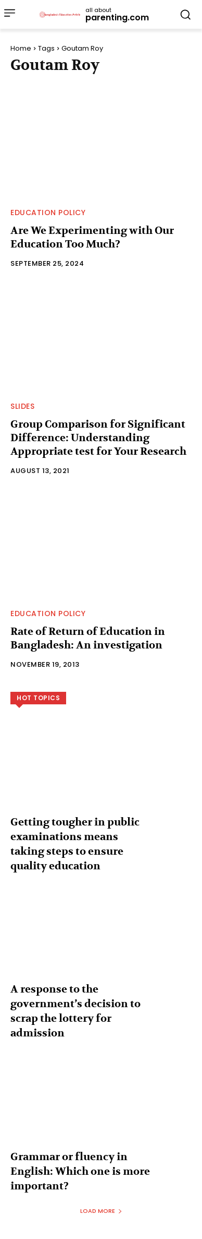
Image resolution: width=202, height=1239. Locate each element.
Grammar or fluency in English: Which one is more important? (80, 1171)
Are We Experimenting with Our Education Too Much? (92, 237)
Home (20, 48)
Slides (22, 406)
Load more (101, 1211)
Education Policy (47, 212)
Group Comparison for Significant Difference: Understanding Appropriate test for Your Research (98, 438)
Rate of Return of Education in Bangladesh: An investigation (87, 638)
